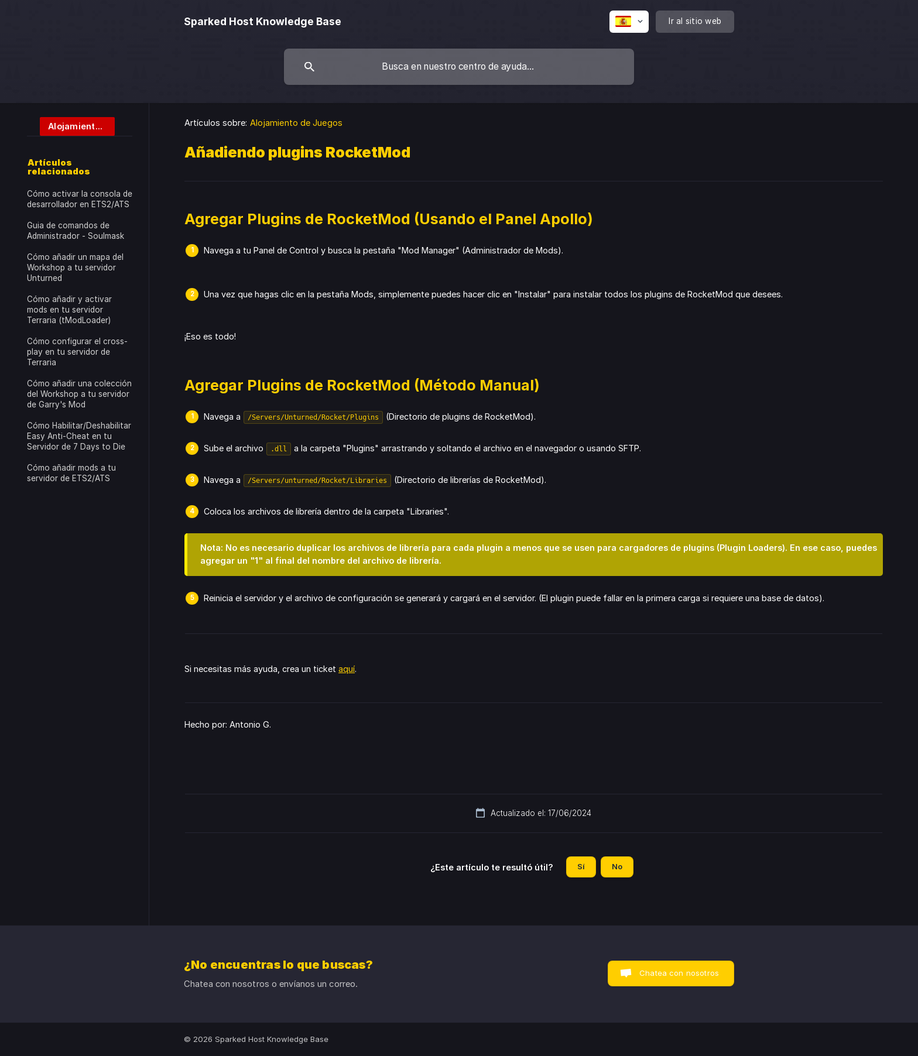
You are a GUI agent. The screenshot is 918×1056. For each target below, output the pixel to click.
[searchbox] (459, 67)
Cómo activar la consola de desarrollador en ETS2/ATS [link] (79, 199)
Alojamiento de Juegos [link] (296, 123)
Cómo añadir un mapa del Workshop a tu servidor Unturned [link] (75, 267)
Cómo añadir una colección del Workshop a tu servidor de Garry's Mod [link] (79, 394)
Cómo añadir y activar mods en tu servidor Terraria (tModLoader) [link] (69, 309)
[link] (71, 125)
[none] (262, 22)
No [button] (617, 866)
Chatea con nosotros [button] (679, 973)
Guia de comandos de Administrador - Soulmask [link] (75, 231)
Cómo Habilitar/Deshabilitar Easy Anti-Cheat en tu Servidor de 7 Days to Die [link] (79, 436)
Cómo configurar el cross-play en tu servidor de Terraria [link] (77, 352)
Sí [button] (581, 866)
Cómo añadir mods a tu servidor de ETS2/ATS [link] (71, 473)
